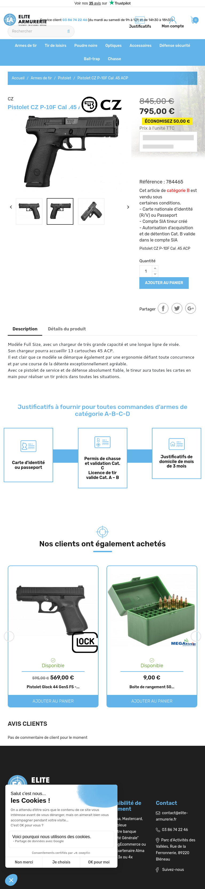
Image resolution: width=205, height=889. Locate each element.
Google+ (190, 308)
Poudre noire (85, 45)
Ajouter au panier (164, 283)
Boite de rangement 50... (151, 687)
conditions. (170, 203)
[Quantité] (145, 271)
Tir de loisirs (55, 45)
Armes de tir (26, 45)
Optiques (113, 45)
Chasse (114, 59)
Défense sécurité (174, 45)
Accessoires (141, 45)
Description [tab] (25, 328)
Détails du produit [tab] (67, 328)
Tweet (177, 308)
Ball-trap (92, 59)
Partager (163, 308)
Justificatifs (140, 26)
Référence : (152, 182)
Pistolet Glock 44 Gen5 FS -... (53, 687)
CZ (11, 98)
